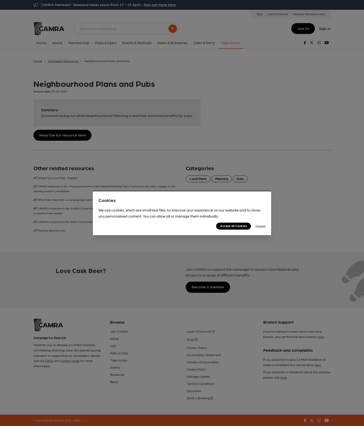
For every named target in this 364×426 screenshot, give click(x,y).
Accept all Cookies (233, 226)
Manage (260, 226)
